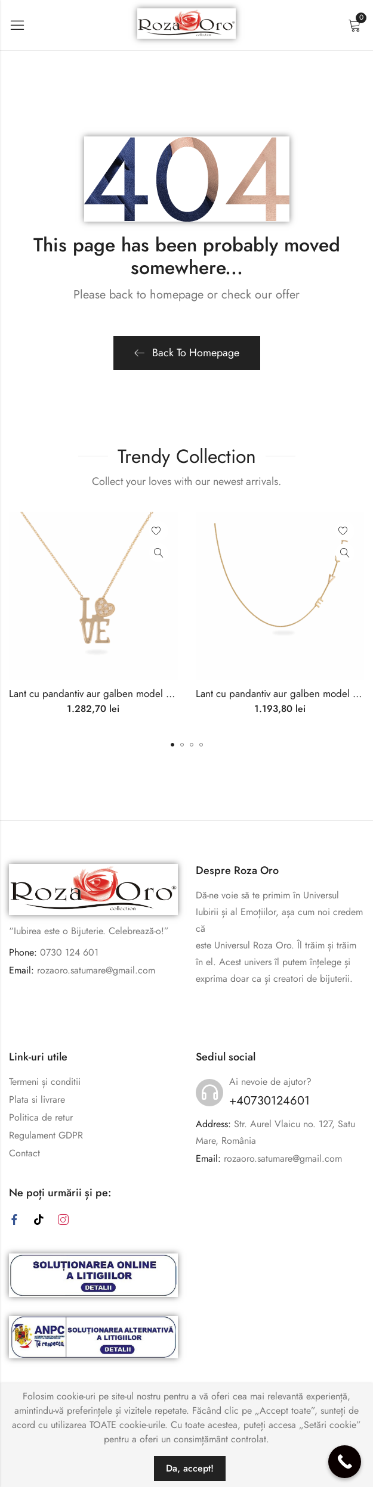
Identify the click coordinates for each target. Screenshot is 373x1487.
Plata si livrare (37, 1099)
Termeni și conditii (45, 1081)
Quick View (158, 552)
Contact (24, 1153)
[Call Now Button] (344, 1461)
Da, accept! (190, 1468)
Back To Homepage (186, 352)
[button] (172, 744)
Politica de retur (41, 1117)
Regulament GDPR (46, 1135)
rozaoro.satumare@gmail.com (96, 970)
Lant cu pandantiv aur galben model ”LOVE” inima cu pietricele (144, 693)
